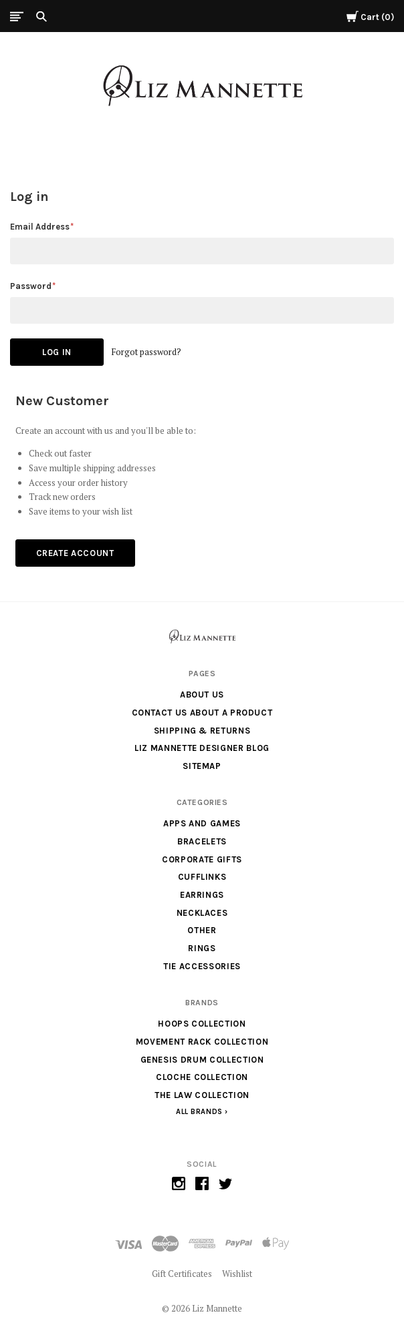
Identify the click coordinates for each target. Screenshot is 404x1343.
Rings (201, 948)
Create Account (75, 553)
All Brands (199, 1111)
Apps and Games (202, 823)
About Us (202, 695)
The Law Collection (202, 1095)
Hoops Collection (201, 1024)
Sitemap (202, 766)
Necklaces (202, 913)
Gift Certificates (182, 1274)
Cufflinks (202, 877)
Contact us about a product (202, 713)
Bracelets (202, 841)
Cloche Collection (202, 1077)
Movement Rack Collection (202, 1042)
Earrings (202, 895)
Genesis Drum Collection (202, 1060)
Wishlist (237, 1274)
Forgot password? (146, 352)
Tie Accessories (202, 966)
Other (201, 930)
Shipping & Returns (202, 731)
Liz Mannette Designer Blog (202, 748)
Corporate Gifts (202, 859)
